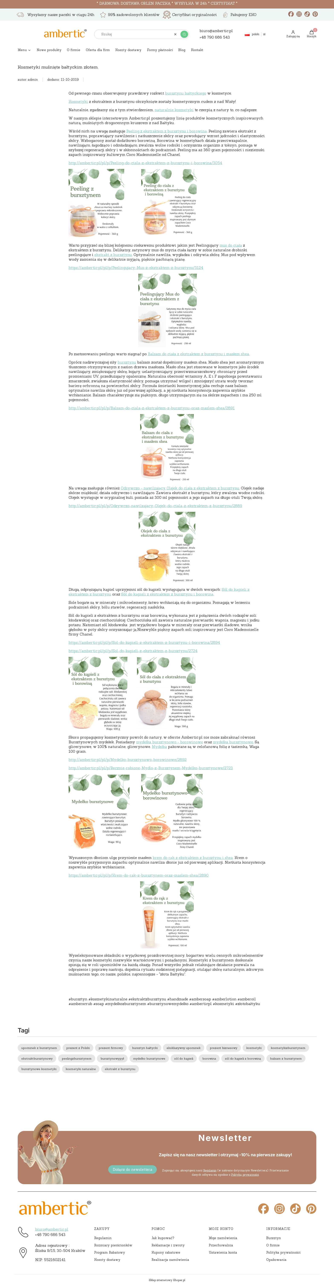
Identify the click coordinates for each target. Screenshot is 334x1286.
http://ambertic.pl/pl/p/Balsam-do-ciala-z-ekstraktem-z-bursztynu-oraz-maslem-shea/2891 (152, 408)
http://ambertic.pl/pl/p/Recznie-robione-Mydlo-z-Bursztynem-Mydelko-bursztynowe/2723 (151, 768)
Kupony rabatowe (165, 1252)
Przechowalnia (221, 1245)
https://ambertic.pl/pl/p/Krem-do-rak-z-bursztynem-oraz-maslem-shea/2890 (139, 875)
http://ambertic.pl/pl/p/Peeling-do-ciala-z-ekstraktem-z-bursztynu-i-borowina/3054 (145, 163)
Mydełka (159, 746)
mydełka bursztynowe (233, 742)
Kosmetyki (78, 101)
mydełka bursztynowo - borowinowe (169, 742)
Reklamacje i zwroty (168, 1245)
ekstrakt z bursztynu (113, 254)
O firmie (273, 1245)
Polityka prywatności (283, 1252)
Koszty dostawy (107, 1260)
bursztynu (127, 362)
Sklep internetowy (167, 1280)
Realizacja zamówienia (170, 1260)
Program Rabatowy (109, 1252)
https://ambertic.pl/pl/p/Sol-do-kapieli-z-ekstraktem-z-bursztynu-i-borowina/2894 (144, 642)
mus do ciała (231, 245)
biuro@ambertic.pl (51, 1229)
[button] (184, 34)
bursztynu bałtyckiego (185, 93)
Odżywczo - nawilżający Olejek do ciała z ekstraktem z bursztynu (180, 488)
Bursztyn (273, 1238)
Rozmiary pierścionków (113, 1245)
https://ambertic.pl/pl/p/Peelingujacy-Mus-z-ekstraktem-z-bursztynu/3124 (136, 267)
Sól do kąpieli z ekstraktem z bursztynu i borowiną (167, 594)
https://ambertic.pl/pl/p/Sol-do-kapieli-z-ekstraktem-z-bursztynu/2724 (133, 651)
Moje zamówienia (223, 1238)
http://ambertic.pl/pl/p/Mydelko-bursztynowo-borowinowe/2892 (128, 759)
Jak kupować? (162, 1238)
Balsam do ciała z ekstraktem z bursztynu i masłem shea (198, 354)
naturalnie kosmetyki (174, 110)
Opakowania (276, 1260)
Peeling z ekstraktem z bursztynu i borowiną (166, 131)
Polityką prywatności (245, 1175)
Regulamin (209, 1170)
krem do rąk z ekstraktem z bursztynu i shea (193, 857)
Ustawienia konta (223, 1252)
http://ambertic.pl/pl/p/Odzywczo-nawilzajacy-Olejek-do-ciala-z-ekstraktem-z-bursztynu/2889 (155, 505)
